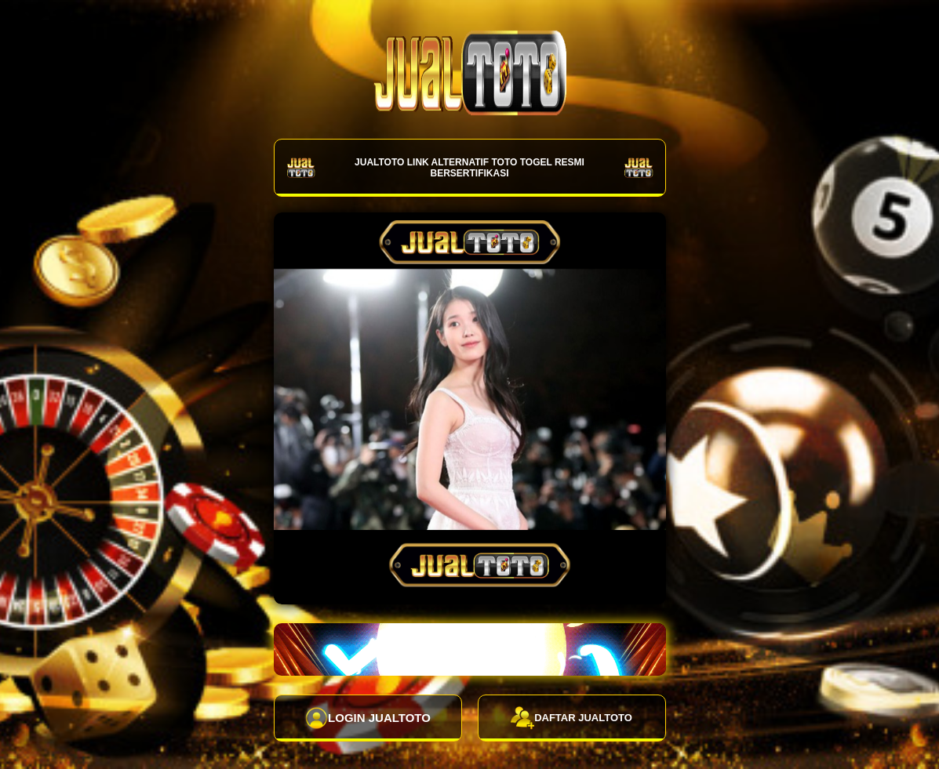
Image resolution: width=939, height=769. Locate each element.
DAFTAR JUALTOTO (571, 718)
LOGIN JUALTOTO (367, 718)
